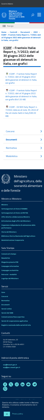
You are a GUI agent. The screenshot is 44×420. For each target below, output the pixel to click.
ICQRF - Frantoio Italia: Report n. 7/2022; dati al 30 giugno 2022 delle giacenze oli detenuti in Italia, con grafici (21, 37)
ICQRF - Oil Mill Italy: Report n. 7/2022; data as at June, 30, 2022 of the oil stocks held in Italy (21, 111)
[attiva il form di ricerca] (32, 15)
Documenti (25, 32)
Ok (7, 414)
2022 (35, 32)
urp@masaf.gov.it (10, 364)
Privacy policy (17, 413)
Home (3, 32)
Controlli (13, 32)
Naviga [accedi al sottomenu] (7, 25)
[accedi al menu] (39, 15)
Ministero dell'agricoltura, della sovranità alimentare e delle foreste (17, 15)
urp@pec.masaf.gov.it (11, 367)
